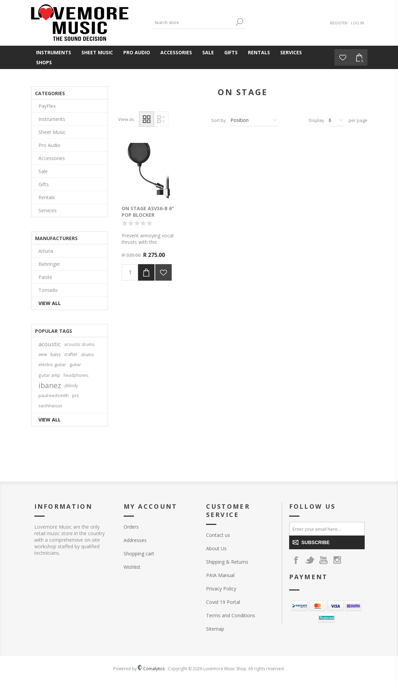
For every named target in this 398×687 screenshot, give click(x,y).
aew (42, 354)
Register (339, 22)
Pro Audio (136, 52)
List (161, 119)
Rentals (259, 52)
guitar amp (49, 375)
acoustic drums (79, 344)
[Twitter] (310, 560)
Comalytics (151, 669)
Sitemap (215, 629)
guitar (75, 365)
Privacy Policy (221, 588)
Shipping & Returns (227, 562)
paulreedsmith (53, 395)
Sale (208, 52)
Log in (357, 22)
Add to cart (146, 272)
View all (49, 303)
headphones (76, 375)
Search (239, 22)
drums (87, 354)
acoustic (49, 344)
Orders (131, 526)
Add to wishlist (163, 272)
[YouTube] (323, 560)
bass (55, 354)
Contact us (218, 535)
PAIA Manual (220, 575)
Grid (146, 119)
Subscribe (316, 542)
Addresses (135, 540)
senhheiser (50, 406)
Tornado (48, 290)
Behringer (49, 264)
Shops (44, 62)
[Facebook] (296, 560)
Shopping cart (139, 553)
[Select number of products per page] (336, 120)
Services (291, 52)
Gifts (231, 52)
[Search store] (193, 22)
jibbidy (71, 385)
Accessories (176, 52)
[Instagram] (337, 560)
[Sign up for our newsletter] (327, 529)
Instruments (53, 52)
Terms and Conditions (230, 615)
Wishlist (132, 567)
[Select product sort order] (254, 120)
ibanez (49, 385)
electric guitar (52, 365)
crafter (71, 354)
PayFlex (47, 106)
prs (75, 395)
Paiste (45, 277)
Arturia (45, 251)
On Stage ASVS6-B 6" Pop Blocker (148, 211)
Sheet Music (97, 52)
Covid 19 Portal (223, 602)
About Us (216, 548)
